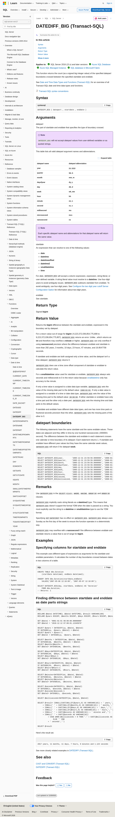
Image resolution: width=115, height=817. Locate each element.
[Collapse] (30, 16)
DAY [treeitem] (14, 462)
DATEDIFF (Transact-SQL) (81, 751)
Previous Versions (22, 812)
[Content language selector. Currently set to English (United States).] (14, 806)
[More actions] (111, 18)
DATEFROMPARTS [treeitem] (20, 421)
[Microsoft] (4, 3)
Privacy (54, 812)
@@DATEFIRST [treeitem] (19, 372)
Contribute (44, 812)
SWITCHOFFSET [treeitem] (19, 496)
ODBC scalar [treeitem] (16, 313)
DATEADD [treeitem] (17, 408)
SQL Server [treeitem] (9, 32)
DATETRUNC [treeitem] (18, 457)
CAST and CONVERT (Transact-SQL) (52, 764)
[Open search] (103, 3)
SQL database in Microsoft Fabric (85, 68)
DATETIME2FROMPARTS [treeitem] (21, 436)
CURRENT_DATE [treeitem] (20, 376)
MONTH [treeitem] (16, 484)
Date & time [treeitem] (17, 367)
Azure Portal (83, 10)
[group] (74, 468)
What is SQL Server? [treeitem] (15, 50)
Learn (38, 18)
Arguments (42, 48)
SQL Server (56, 18)
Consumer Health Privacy (71, 812)
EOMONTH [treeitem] (17, 466)
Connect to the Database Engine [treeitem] (16, 63)
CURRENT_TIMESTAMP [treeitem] (21, 382)
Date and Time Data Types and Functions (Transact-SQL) (65, 82)
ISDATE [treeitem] (16, 480)
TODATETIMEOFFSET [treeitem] (22, 522)
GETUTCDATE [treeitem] (18, 475)
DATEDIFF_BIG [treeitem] (19, 417)
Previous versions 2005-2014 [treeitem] (16, 41)
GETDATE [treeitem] (17, 471)
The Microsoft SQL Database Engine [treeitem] (18, 56)
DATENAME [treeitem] (17, 426)
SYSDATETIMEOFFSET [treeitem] (22, 506)
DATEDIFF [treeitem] (17, 412)
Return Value (43, 54)
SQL (46, 18)
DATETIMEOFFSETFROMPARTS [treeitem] (22, 451)
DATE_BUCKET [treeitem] (19, 403)
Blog (33, 812)
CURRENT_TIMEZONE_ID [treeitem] (21, 397)
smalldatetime (93, 378)
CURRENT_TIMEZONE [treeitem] (21, 389)
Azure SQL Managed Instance (53, 68)
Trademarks (103, 812)
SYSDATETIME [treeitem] (19, 501)
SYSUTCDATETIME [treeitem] (21, 513)
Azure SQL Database (101, 64)
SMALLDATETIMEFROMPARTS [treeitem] (22, 490)
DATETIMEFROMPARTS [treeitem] (21, 443)
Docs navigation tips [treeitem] (12, 37)
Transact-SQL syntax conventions (53, 91)
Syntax (40, 45)
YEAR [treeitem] (15, 526)
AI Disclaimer (7, 812)
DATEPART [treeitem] (17, 430)
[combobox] (17, 22)
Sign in (109, 3)
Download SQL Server (102, 10)
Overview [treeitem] (14, 308)
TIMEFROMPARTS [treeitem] (20, 517)
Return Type (42, 51)
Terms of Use (91, 812)
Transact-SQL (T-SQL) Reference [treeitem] (17, 233)
